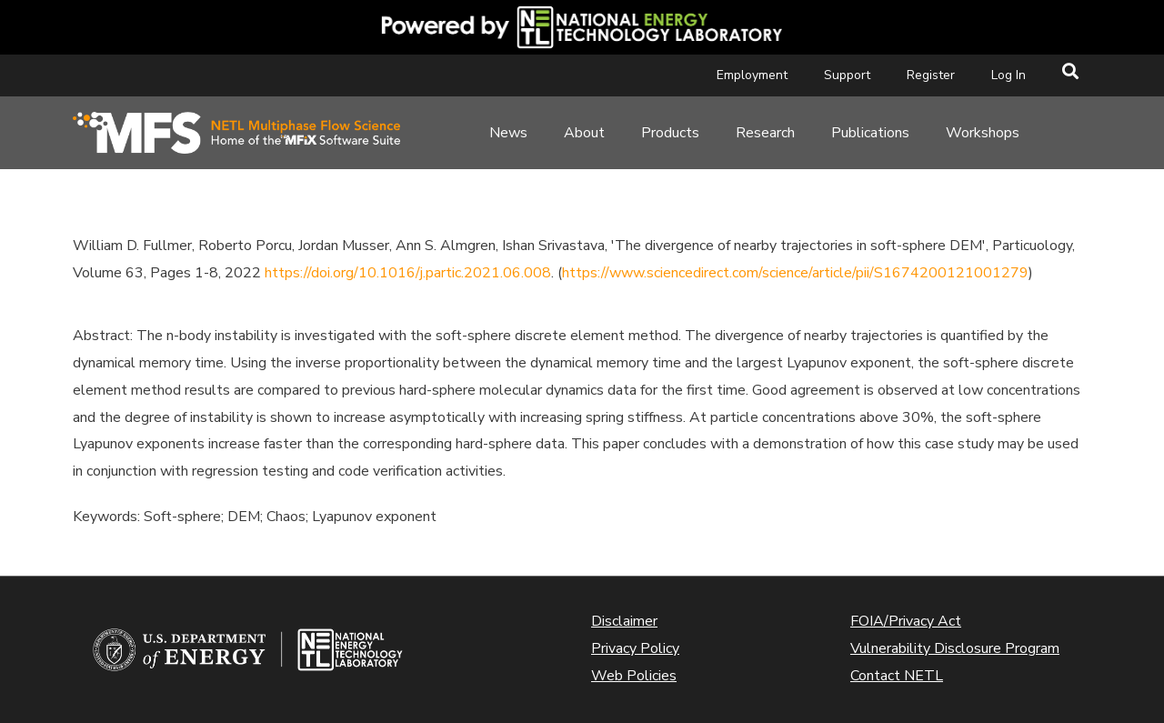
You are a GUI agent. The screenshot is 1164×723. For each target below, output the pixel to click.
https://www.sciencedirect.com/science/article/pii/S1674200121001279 (795, 273)
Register (931, 75)
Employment (752, 75)
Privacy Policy (635, 648)
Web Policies (634, 676)
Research (765, 133)
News (508, 133)
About (584, 133)
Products (670, 133)
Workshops (982, 133)
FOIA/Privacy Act (905, 621)
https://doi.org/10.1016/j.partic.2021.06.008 (408, 273)
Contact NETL (896, 676)
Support (847, 75)
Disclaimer (624, 621)
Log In (1008, 75)
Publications (870, 133)
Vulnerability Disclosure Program (954, 648)
